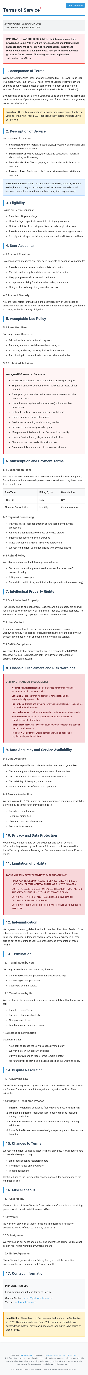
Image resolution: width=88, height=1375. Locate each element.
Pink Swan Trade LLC (28, 1355)
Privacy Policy (72, 1355)
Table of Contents (75, 5)
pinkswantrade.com (25, 1302)
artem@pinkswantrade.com (38, 1298)
